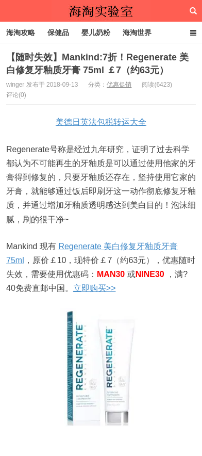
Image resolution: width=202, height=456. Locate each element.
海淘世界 (137, 32)
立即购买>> (94, 288)
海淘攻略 (20, 32)
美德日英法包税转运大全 (101, 122)
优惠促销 (119, 84)
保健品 (58, 32)
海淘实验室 (101, 11)
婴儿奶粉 (95, 32)
